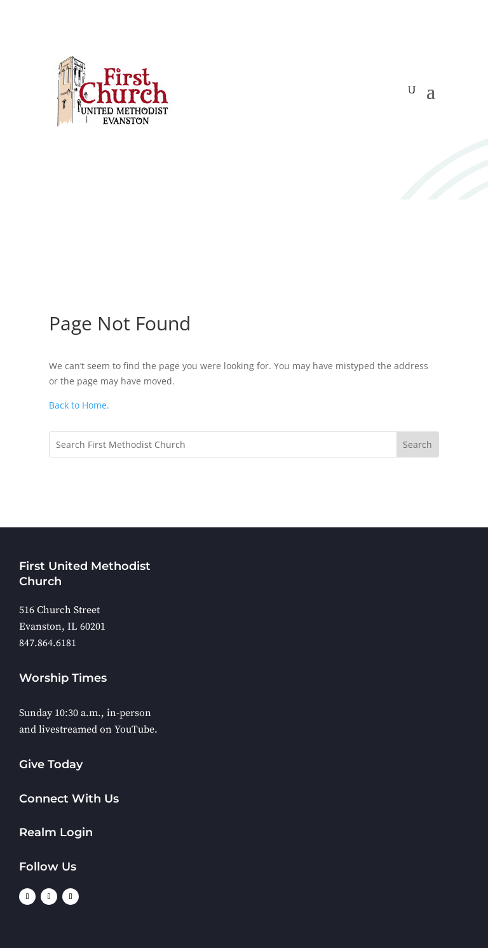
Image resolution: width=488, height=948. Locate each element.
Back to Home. (79, 405)
